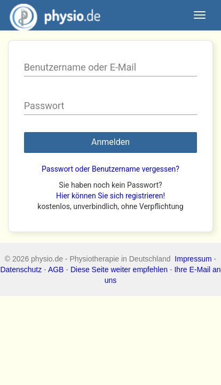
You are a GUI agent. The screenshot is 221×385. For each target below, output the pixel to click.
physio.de (51, 16)
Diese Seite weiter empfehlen (119, 269)
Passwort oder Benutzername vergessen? (110, 169)
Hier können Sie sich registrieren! (110, 195)
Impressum (193, 259)
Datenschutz (21, 269)
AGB (56, 269)
